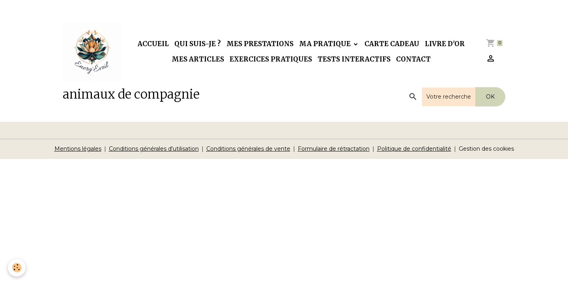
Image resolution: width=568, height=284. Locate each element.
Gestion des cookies (486, 148)
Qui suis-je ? (197, 43)
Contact (413, 59)
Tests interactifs (354, 59)
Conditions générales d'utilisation (154, 148)
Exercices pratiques (271, 59)
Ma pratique (325, 43)
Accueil (153, 43)
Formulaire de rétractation (334, 148)
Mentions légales (77, 148)
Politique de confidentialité (414, 148)
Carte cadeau (391, 43)
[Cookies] (17, 268)
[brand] (92, 52)
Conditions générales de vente (248, 148)
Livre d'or (445, 43)
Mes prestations (259, 43)
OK (490, 96)
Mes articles (198, 59)
